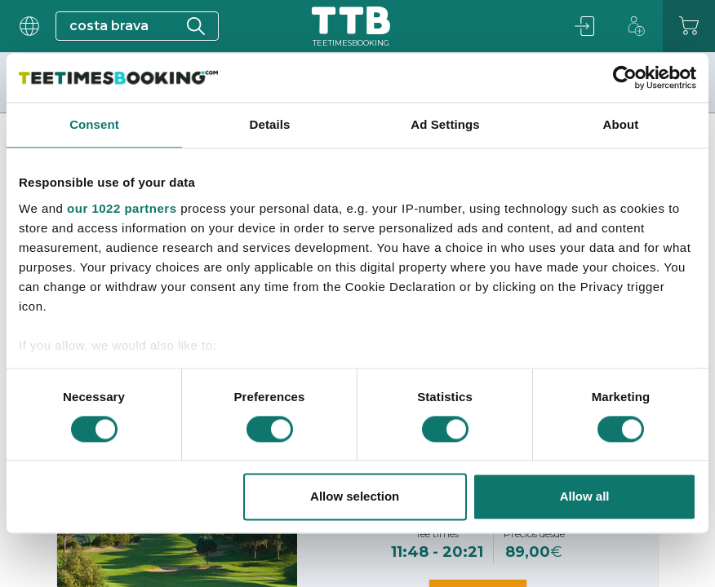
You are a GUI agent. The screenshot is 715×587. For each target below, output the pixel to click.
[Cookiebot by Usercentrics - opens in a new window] (624, 77)
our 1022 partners (121, 208)
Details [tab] (270, 124)
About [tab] (621, 124)
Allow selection (354, 497)
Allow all (585, 497)
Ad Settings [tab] (445, 124)
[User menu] (28, 26)
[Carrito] (689, 26)
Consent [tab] (94, 124)
